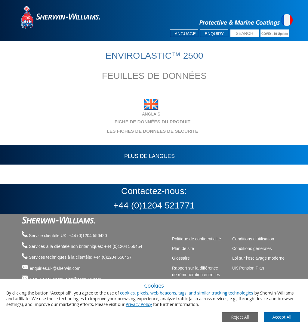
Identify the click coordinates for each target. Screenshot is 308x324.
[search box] (244, 33)
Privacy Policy (139, 304)
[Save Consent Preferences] (282, 317)
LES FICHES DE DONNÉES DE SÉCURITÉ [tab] (108, 131)
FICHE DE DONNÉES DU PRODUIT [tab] (104, 121)
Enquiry (214, 33)
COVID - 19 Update (274, 33)
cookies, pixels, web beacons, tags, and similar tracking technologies (186, 293)
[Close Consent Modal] (240, 317)
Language (184, 33)
